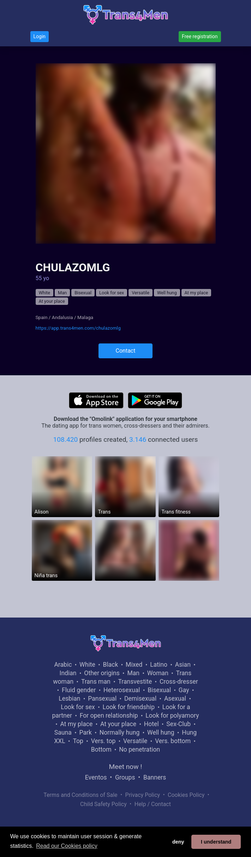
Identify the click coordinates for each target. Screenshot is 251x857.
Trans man (95, 681)
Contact (126, 350)
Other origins (101, 673)
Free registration (199, 36)
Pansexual (102, 698)
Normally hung (120, 732)
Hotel (151, 724)
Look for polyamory (172, 715)
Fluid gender (79, 690)
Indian (68, 673)
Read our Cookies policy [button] (66, 846)
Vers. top (103, 741)
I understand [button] (216, 842)
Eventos (96, 777)
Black (110, 664)
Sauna (63, 732)
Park (85, 732)
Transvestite (135, 681)
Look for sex (111, 292)
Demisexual (140, 698)
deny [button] (178, 842)
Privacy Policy (142, 795)
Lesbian (69, 698)
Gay (184, 690)
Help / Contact (153, 804)
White (44, 292)
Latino (158, 664)
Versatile (140, 292)
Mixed (134, 664)
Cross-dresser (179, 681)
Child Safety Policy (103, 804)
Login (40, 36)
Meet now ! (125, 767)
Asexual (175, 698)
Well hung (167, 292)
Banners (154, 777)
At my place (196, 292)
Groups (125, 777)
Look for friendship (129, 707)
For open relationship (109, 715)
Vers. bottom (173, 741)
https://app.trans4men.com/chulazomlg (78, 328)
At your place (52, 301)
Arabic (63, 664)
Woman (157, 673)
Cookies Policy (186, 795)
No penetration (139, 749)
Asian (183, 664)
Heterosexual (121, 690)
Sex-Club (178, 724)
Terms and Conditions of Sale (80, 795)
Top (78, 741)
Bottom (101, 749)
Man (62, 292)
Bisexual (82, 292)
